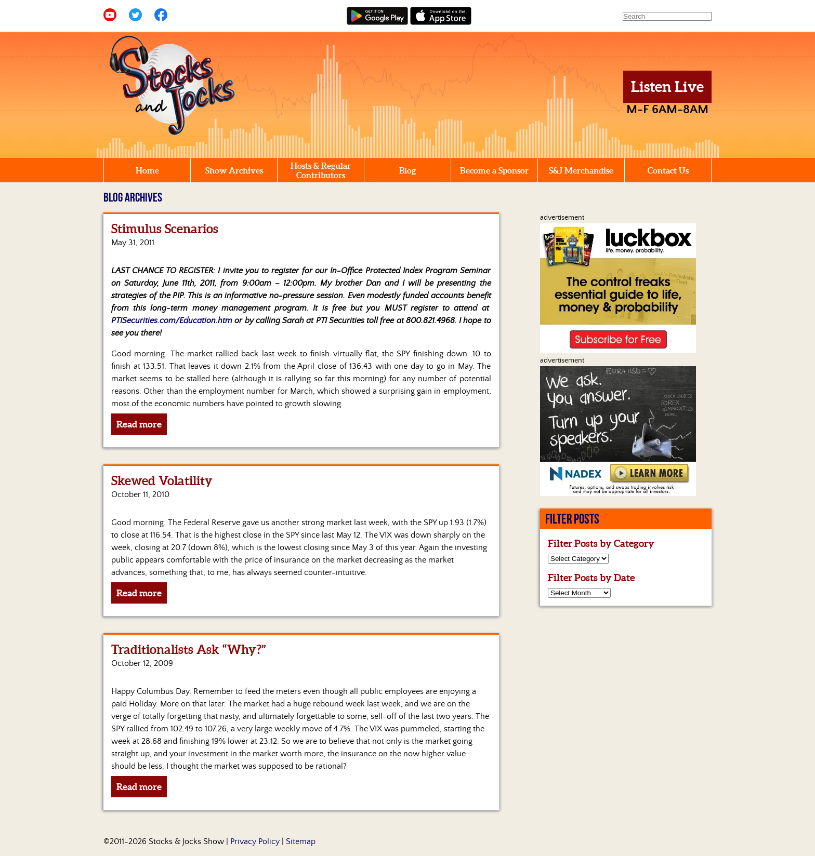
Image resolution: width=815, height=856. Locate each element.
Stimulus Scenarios (164, 229)
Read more (139, 424)
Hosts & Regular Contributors (321, 170)
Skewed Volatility (162, 481)
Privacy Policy (255, 841)
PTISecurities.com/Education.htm (171, 320)
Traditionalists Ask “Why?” (188, 650)
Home (147, 170)
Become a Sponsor (494, 170)
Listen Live (667, 86)
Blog (407, 170)
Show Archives (234, 170)
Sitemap (301, 841)
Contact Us (668, 170)
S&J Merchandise (581, 170)
